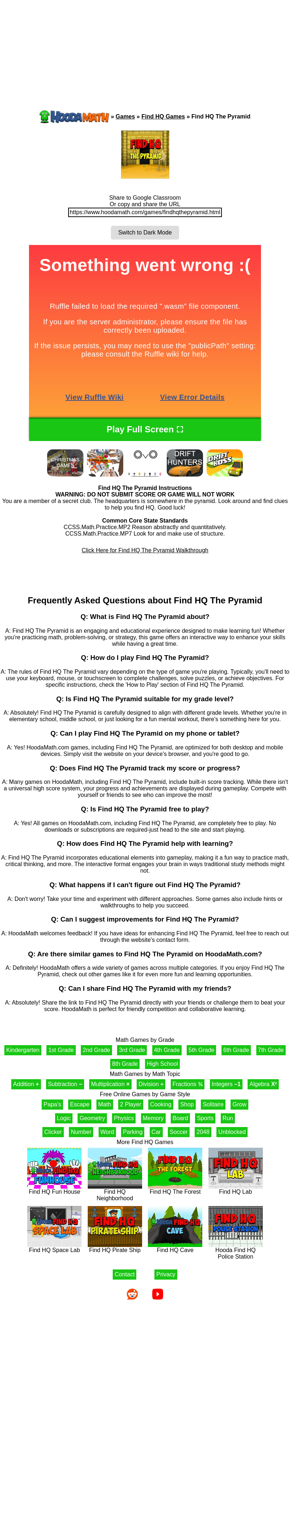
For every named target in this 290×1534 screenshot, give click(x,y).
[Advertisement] (69, 41)
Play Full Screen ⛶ (145, 429)
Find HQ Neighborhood (115, 1192)
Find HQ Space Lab (54, 1247)
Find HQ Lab (235, 1189)
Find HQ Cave (175, 1247)
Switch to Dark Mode (145, 232)
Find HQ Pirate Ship (115, 1247)
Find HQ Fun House (54, 1189)
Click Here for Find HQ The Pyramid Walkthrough (145, 550)
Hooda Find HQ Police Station (235, 1251)
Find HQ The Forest (175, 1189)
